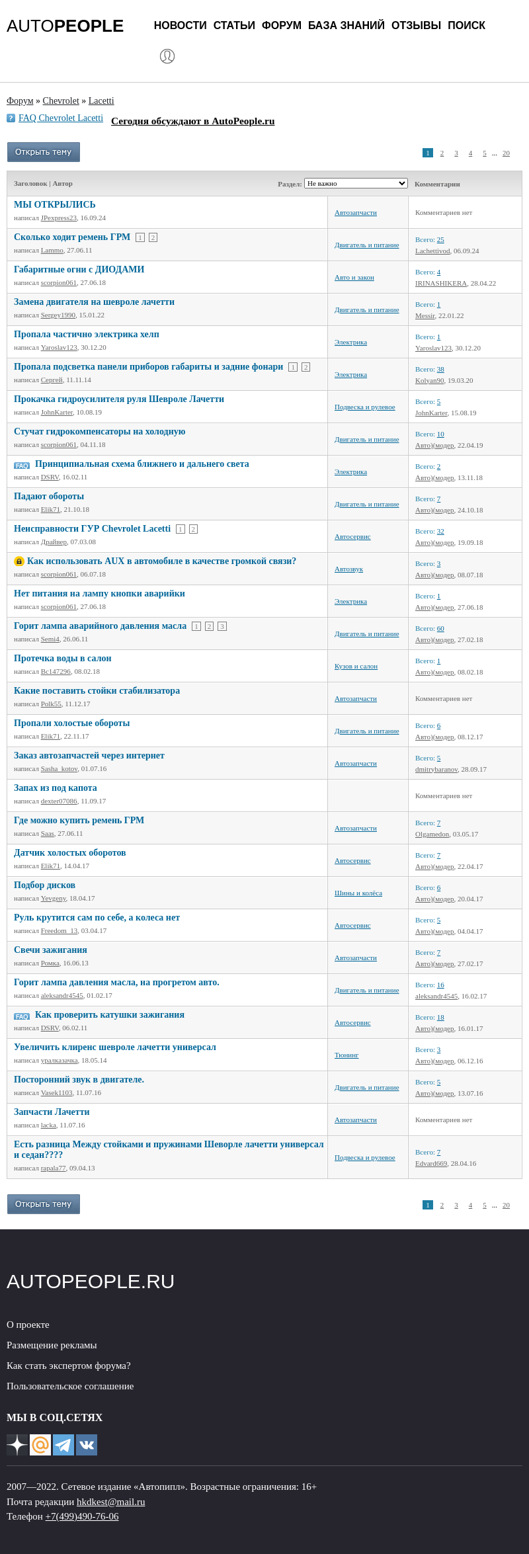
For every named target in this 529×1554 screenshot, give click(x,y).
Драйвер (54, 542)
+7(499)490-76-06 (82, 1516)
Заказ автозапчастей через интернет (89, 755)
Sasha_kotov (59, 768)
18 (440, 1017)
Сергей (52, 380)
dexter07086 (59, 801)
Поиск (466, 25)
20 (506, 153)
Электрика (351, 342)
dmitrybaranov (436, 769)
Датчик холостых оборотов (70, 853)
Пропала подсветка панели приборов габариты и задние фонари (148, 367)
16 (440, 985)
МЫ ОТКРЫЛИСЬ (55, 205)
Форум (282, 25)
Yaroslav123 (59, 347)
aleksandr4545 (62, 995)
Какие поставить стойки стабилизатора (97, 691)
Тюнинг (347, 1055)
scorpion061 (59, 282)
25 (440, 239)
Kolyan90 (429, 380)
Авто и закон (354, 277)
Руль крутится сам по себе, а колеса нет (97, 917)
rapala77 (53, 1168)
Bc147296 (56, 671)
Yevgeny (53, 898)
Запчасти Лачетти (52, 1112)
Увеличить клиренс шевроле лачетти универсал (115, 1047)
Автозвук (349, 569)
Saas (47, 833)
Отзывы (416, 25)
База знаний (346, 25)
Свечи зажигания (50, 950)
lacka (48, 1125)
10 (440, 434)
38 (440, 369)
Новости (180, 25)
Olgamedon (432, 834)
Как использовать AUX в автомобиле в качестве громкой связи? (161, 561)
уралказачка (59, 1060)
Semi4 (50, 639)
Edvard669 (431, 1163)
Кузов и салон (356, 666)
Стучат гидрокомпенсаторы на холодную (99, 431)
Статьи (234, 25)
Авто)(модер (434, 445)
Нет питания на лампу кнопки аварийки (99, 593)
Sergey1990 (58, 315)
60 (440, 628)
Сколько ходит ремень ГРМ (72, 237)
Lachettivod (432, 251)
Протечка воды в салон (63, 658)
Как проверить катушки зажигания (109, 1015)
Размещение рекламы (52, 1345)
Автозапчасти (356, 212)
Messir (425, 315)
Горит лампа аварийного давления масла (100, 626)
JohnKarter (57, 412)
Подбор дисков (44, 885)
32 (440, 531)
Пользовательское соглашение (70, 1386)
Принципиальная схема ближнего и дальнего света (142, 464)
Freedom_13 (59, 930)
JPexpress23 (59, 218)
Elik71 (50, 509)
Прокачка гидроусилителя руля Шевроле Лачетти (119, 399)
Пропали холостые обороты (72, 723)
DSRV (50, 477)
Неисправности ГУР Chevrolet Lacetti (92, 529)
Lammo (52, 250)
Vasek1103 (57, 1092)
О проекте (28, 1324)
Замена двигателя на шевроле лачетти (94, 302)
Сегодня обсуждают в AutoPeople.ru (192, 120)
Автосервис (353, 536)
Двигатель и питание (367, 245)
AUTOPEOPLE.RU (91, 1281)
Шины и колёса (358, 893)
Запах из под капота (55, 788)
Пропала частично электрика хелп (86, 334)
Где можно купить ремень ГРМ (79, 820)
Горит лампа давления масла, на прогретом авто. (117, 982)
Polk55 (51, 704)
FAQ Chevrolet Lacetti (61, 118)
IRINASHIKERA (441, 283)
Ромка (50, 963)
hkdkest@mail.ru (111, 1501)
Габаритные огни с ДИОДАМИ (79, 269)
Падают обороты (49, 496)
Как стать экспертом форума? (69, 1365)
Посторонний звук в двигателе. (79, 1079)
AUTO (65, 26)
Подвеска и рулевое (365, 407)
